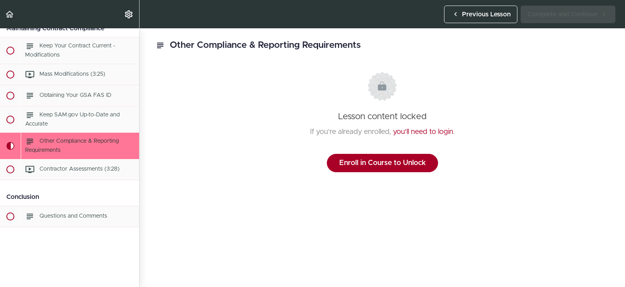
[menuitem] (129, 14)
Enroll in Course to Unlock (382, 163)
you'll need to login (423, 132)
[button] (10, 14)
